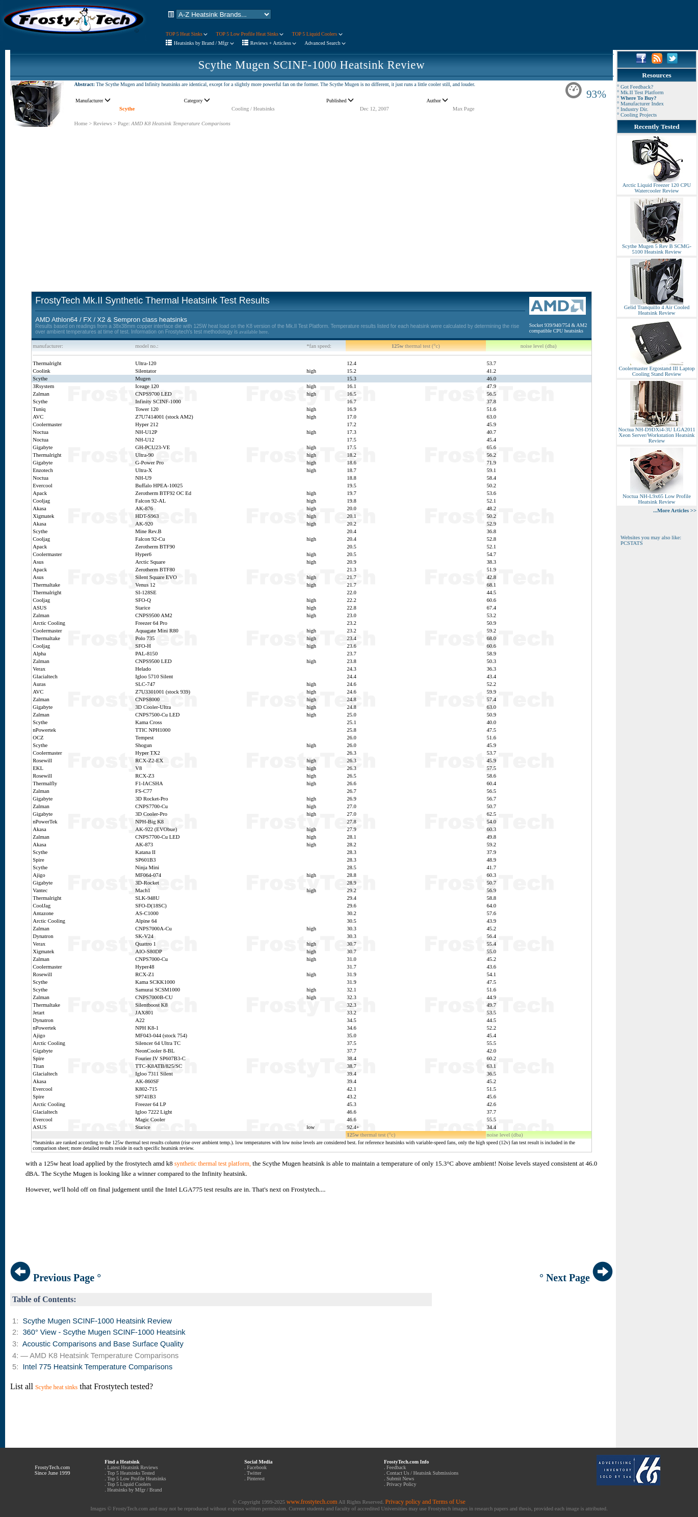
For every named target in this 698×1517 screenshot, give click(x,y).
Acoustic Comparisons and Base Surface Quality (103, 1344)
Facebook (257, 1467)
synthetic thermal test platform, (212, 1163)
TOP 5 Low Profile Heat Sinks (249, 34)
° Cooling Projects (637, 115)
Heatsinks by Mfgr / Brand (134, 1490)
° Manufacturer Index (640, 103)
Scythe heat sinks (56, 1387)
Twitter (254, 1473)
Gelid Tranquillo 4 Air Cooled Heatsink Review (656, 308)
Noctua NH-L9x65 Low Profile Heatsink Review (657, 497)
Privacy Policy (401, 1484)
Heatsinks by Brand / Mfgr (204, 43)
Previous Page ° (55, 1277)
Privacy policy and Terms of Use (425, 1501)
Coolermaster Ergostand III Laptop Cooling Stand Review (656, 369)
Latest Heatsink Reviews (132, 1467)
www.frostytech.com (312, 1501)
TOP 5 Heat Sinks (187, 34)
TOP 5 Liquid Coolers (317, 34)
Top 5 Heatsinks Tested (130, 1473)
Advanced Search (325, 43)
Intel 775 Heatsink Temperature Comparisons (97, 1367)
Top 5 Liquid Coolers (129, 1484)
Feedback (396, 1467)
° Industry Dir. (632, 109)
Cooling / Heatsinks (253, 109)
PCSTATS (632, 543)
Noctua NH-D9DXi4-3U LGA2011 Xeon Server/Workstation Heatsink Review (656, 433)
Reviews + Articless (273, 43)
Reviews (102, 123)
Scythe (127, 109)
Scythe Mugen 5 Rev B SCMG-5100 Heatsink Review (656, 247)
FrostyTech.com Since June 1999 (52, 1470)
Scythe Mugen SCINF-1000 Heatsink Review (311, 65)
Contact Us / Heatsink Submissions (422, 1473)
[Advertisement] (311, 198)
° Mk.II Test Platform (640, 92)
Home (80, 123)
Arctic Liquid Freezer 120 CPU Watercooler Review (657, 186)
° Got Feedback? (635, 87)
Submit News (400, 1478)
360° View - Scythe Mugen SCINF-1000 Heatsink (103, 1332)
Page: (124, 123)
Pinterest (256, 1478)
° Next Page (576, 1277)
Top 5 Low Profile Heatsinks (136, 1478)
